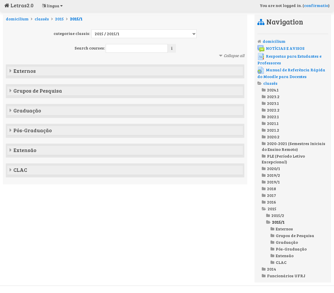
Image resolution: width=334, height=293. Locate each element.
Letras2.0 (18, 5)
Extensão (24, 149)
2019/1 (273, 182)
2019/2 (273, 175)
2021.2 (273, 130)
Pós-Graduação (32, 130)
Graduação (27, 110)
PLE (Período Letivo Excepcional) (283, 159)
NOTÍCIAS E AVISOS (281, 48)
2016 (271, 202)
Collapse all (234, 55)
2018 (271, 188)
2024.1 (273, 90)
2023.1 (273, 103)
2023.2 (273, 96)
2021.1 (273, 123)
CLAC (20, 169)
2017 (271, 195)
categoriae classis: (72, 33)
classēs (42, 19)
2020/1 (273, 168)
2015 (59, 19)
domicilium (17, 19)
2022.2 (273, 110)
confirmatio (316, 5)
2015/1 (76, 19)
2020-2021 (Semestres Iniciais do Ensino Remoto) (293, 146)
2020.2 (273, 137)
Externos (24, 70)
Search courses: (90, 48)
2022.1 (273, 116)
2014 (271, 269)
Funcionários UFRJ (286, 275)
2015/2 (277, 215)
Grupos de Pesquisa (37, 90)
